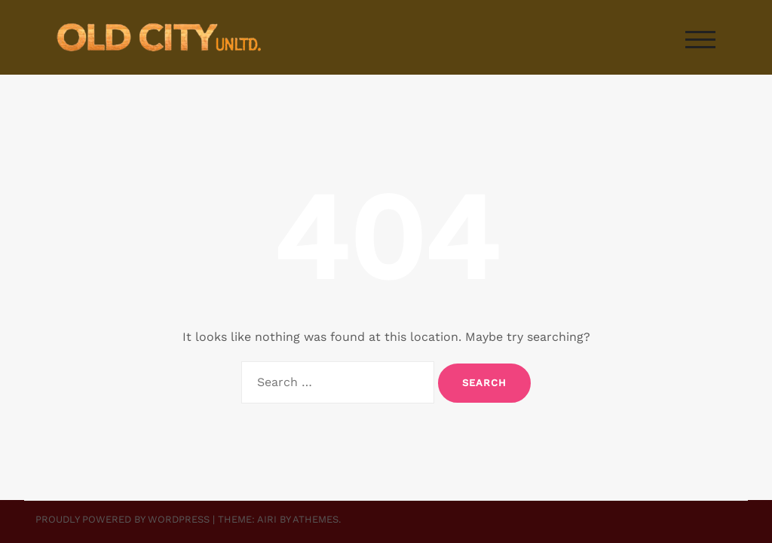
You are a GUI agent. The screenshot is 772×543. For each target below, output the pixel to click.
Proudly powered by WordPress (122, 519)
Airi (267, 519)
